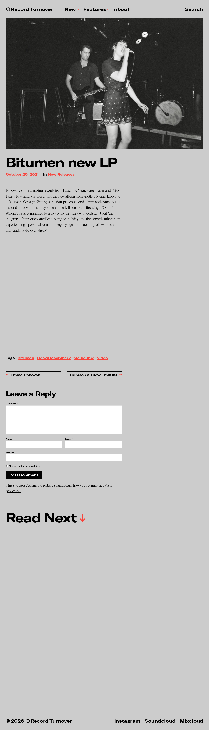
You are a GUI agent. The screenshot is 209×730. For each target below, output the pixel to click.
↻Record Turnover (29, 9)
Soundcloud (160, 720)
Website (10, 452)
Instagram (127, 720)
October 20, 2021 (22, 174)
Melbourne (84, 358)
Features (94, 9)
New (70, 9)
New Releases (61, 174)
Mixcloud (191, 720)
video (102, 358)
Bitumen (26, 358)
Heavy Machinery (54, 358)
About (121, 9)
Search (194, 9)
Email (68, 439)
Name (9, 439)
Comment (12, 404)
